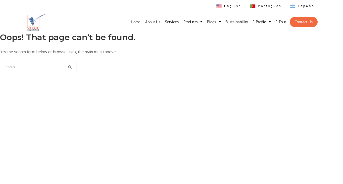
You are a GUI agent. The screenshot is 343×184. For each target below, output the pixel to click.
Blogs (214, 22)
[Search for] (38, 67)
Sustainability (236, 22)
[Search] (70, 67)
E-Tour (280, 22)
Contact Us (304, 22)
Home (136, 22)
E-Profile (262, 22)
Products (192, 22)
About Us (152, 22)
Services (172, 22)
